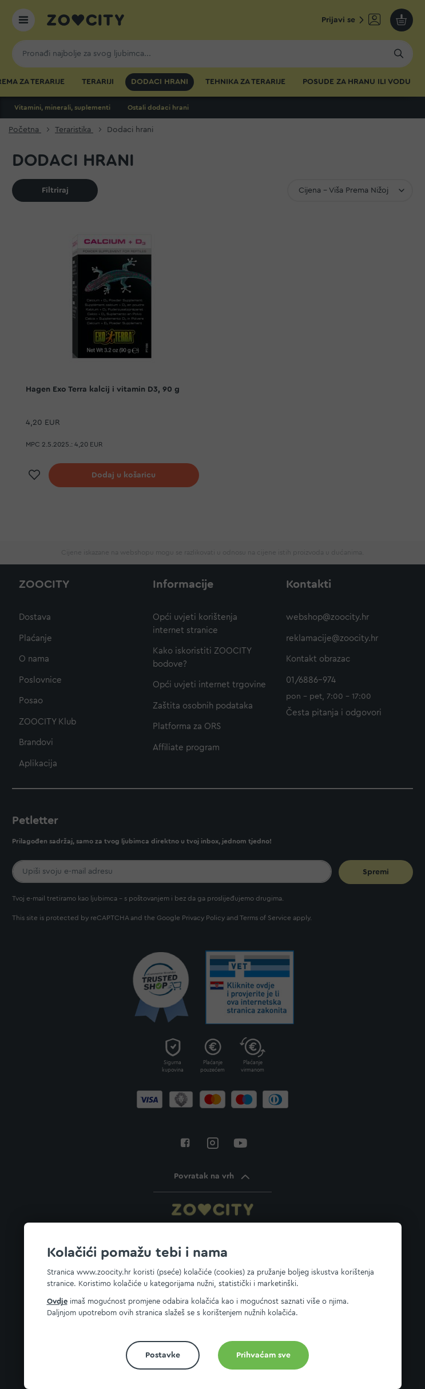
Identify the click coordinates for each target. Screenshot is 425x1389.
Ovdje (57, 1301)
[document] (217, 1310)
